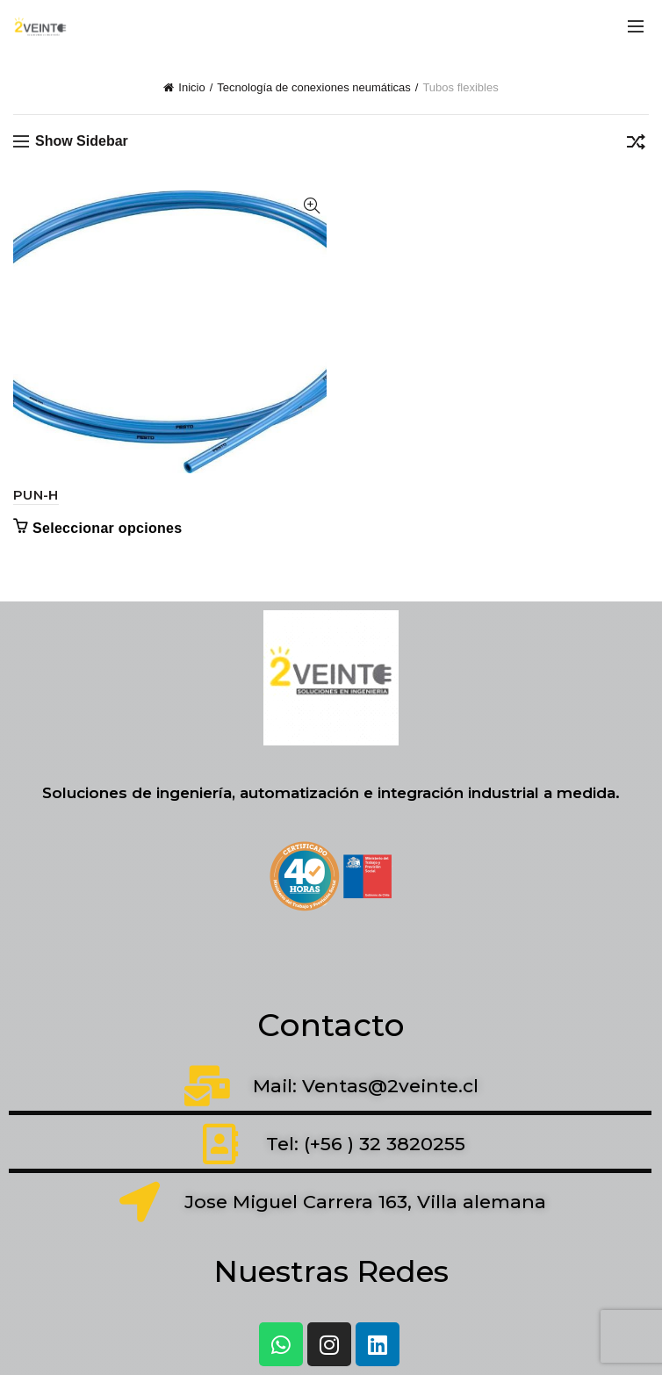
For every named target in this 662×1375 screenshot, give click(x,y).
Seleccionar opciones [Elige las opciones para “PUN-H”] (107, 528)
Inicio (191, 87)
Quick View (311, 206)
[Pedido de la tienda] (635, 144)
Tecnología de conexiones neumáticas (313, 87)
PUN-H (36, 494)
